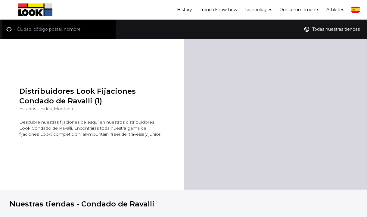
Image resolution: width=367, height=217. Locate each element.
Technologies (258, 9)
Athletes (335, 9)
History (184, 9)
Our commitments (299, 9)
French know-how (218, 9)
